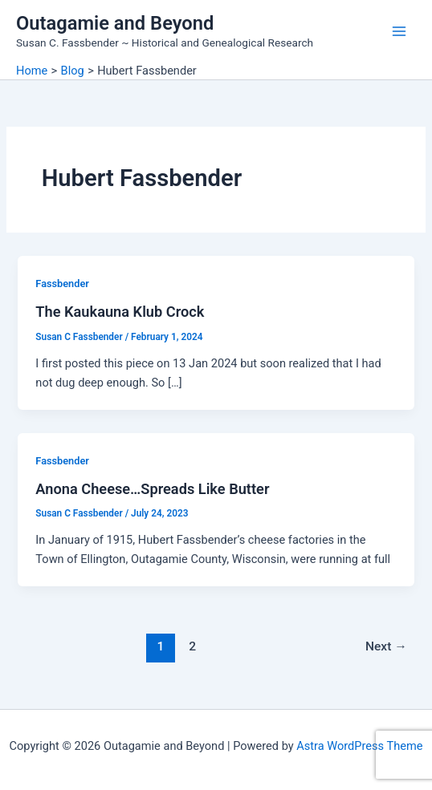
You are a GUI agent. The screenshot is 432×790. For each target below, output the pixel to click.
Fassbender (62, 284)
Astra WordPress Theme (359, 746)
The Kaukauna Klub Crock (119, 311)
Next (386, 646)
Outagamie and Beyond (115, 23)
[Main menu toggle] (399, 31)
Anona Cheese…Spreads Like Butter (152, 488)
